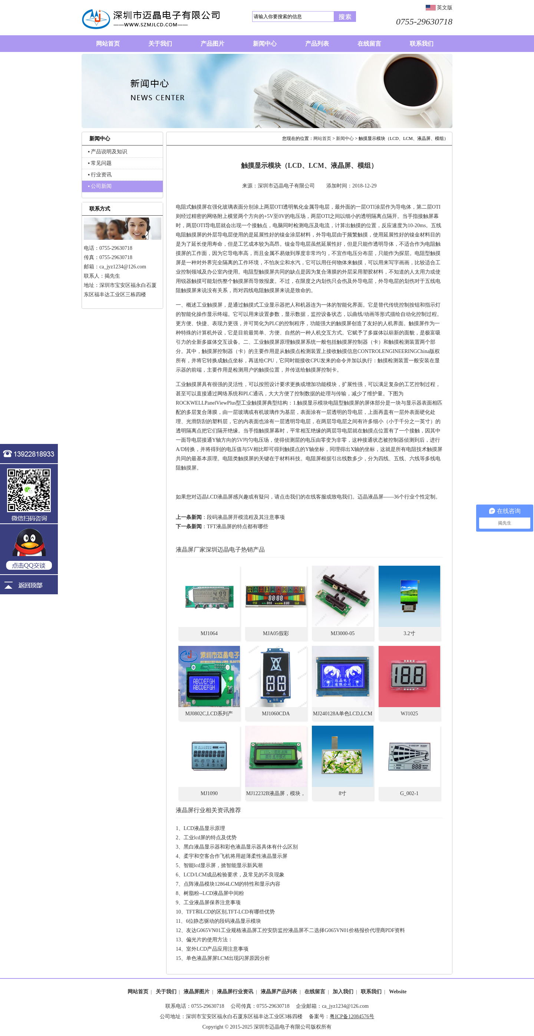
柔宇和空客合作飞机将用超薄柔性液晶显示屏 (235, 856)
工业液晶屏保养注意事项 (212, 902)
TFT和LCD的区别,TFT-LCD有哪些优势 (230, 912)
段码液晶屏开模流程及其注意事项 (246, 517)
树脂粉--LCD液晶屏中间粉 (214, 893)
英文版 (444, 7)
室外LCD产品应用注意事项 (217, 949)
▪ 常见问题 (100, 163)
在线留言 (314, 991)
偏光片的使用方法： (209, 939)
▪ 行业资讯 (100, 174)
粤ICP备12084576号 (352, 1016)
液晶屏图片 (197, 991)
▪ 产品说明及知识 (107, 151)
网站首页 (322, 138)
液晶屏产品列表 (279, 991)
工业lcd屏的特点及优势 (210, 837)
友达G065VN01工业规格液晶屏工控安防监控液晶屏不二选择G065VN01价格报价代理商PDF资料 (295, 930)
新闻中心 (345, 138)
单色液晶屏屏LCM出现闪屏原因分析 (228, 958)
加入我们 (343, 991)
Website (397, 991)
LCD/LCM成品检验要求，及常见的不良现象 (234, 875)
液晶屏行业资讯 (235, 991)
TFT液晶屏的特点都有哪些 (237, 526)
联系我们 (371, 991)
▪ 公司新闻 (100, 186)
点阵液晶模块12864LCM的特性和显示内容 (232, 884)
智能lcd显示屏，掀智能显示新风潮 (223, 865)
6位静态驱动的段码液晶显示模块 (223, 921)
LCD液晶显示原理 (204, 828)
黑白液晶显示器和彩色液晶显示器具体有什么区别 (241, 847)
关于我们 (166, 991)
